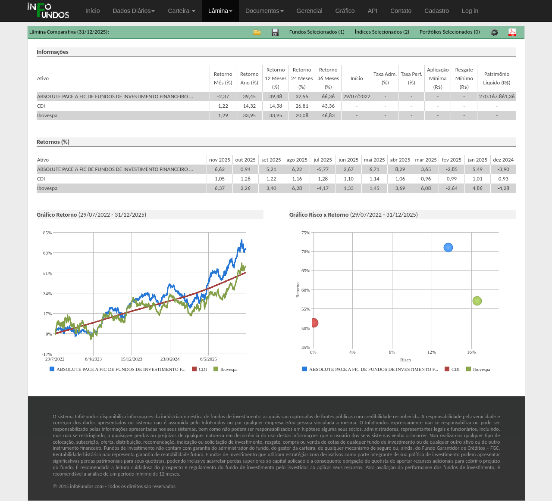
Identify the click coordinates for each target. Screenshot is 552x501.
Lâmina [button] (220, 10)
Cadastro (436, 10)
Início (92, 10)
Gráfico (345, 10)
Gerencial (310, 10)
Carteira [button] (181, 10)
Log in (470, 10)
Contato (400, 10)
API (373, 10)
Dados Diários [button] (134, 10)
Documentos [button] (264, 10)
